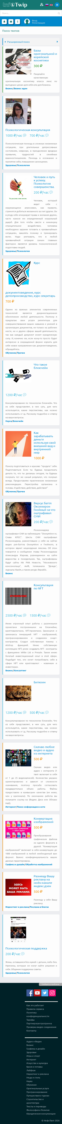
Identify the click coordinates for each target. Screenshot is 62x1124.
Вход (34, 20)
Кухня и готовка (34, 1066)
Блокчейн (18, 421)
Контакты (31, 1030)
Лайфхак (31, 1070)
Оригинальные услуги (37, 1088)
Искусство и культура (37, 1063)
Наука (8, 421)
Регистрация (38, 23)
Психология (23, 165)
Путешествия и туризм (37, 1095)
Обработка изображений (38, 864)
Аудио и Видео (34, 1041)
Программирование (36, 1092)
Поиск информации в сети (31, 806)
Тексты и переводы (36, 1106)
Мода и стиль (33, 1077)
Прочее (21, 352)
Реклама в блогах (39, 906)
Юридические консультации (41, 1113)
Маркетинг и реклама (17, 906)
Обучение (10, 352)
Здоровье (10, 165)
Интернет (10, 806)
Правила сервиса (35, 1008)
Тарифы (30, 1019)
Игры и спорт (33, 1055)
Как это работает (35, 1005)
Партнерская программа (39, 1023)
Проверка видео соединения (41, 1027)
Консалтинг (20, 670)
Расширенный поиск (17, 41)
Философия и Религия (37, 1110)
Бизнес (9, 88)
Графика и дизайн (14, 864)
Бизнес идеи (20, 88)
